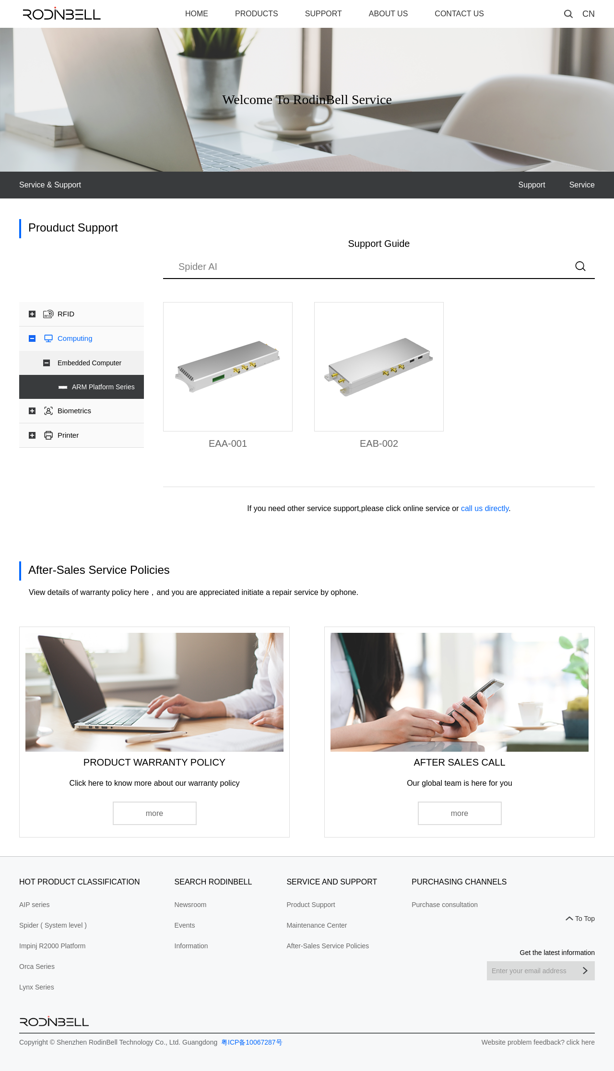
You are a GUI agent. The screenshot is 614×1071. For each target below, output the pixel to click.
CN (588, 14)
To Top (585, 918)
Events (185, 925)
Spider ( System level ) (53, 925)
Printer (68, 435)
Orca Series (37, 966)
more (154, 813)
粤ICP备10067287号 (251, 1042)
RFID (66, 314)
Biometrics (74, 411)
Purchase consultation (445, 904)
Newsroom (191, 904)
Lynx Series (36, 987)
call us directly (484, 508)
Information (191, 946)
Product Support (310, 904)
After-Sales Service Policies (327, 946)
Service (582, 185)
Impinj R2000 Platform (52, 946)
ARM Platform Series (103, 387)
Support (532, 185)
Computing (75, 338)
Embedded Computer (89, 363)
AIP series (34, 904)
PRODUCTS (256, 14)
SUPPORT (323, 14)
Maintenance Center (316, 925)
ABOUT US (388, 14)
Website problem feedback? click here (538, 1042)
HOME (196, 14)
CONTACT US (459, 14)
